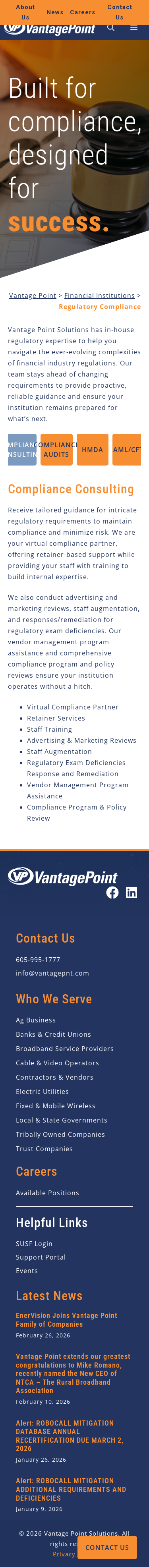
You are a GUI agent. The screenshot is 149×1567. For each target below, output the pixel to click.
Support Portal (41, 1257)
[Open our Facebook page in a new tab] (112, 892)
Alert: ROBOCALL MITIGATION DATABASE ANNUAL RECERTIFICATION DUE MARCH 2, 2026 (70, 1436)
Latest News (49, 1295)
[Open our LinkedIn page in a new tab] (131, 892)
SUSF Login (34, 1243)
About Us (25, 12)
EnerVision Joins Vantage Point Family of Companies (66, 1319)
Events (27, 1270)
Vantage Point (32, 295)
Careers (82, 12)
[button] (110, 28)
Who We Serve (54, 999)
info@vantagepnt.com (52, 973)
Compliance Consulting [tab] (21, 450)
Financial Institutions (99, 295)
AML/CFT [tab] (128, 449)
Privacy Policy (74, 1554)
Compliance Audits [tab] (56, 450)
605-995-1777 (38, 959)
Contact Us (107, 1547)
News (55, 12)
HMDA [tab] (92, 449)
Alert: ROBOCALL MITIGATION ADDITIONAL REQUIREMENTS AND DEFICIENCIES (71, 1489)
